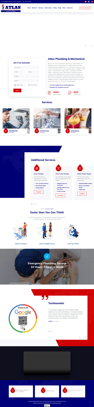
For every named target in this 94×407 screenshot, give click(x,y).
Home (29, 8)
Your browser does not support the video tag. (47, 363)
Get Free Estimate (85, 7)
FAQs (64, 8)
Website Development (38, 403)
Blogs (59, 8)
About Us (34, 8)
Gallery (55, 8)
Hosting (47, 403)
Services (40, 8)
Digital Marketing (57, 403)
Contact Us (70, 8)
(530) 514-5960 (27, 1)
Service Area (48, 8)
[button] (31, 204)
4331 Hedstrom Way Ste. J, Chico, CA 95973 (11, 1)
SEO (51, 403)
